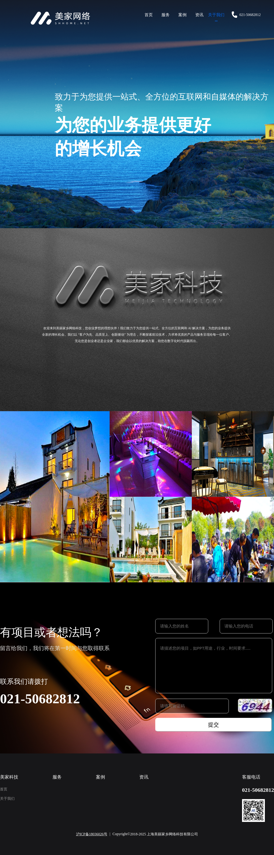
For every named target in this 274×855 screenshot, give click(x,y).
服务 (165, 15)
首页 (149, 15)
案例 (182, 15)
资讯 (199, 15)
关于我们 (216, 15)
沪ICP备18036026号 (91, 834)
